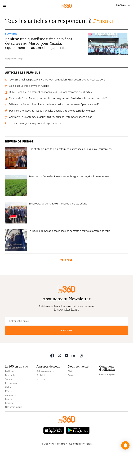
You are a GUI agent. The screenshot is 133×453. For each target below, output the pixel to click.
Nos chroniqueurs (13, 407)
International (11, 383)
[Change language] (123, 5)
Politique (9, 371)
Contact (72, 375)
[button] (125, 445)
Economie (11, 34)
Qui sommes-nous (45, 371)
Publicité (41, 375)
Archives (41, 379)
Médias (8, 391)
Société (8, 379)
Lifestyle (9, 403)
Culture (8, 387)
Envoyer (66, 330)
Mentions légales (107, 374)
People (8, 399)
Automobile (10, 395)
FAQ (70, 371)
